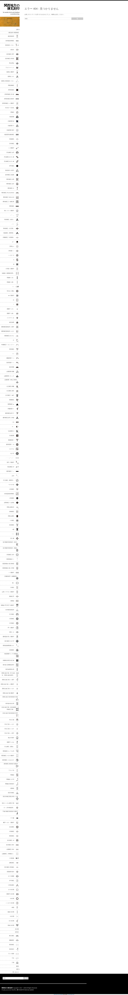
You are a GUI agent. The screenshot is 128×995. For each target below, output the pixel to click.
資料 (17, 29)
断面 (17, 966)
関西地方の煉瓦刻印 (12, 7)
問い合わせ (16, 972)
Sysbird (32, 990)
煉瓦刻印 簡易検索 (14, 32)
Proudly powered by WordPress (9, 990)
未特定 (17, 932)
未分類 (17, 929)
